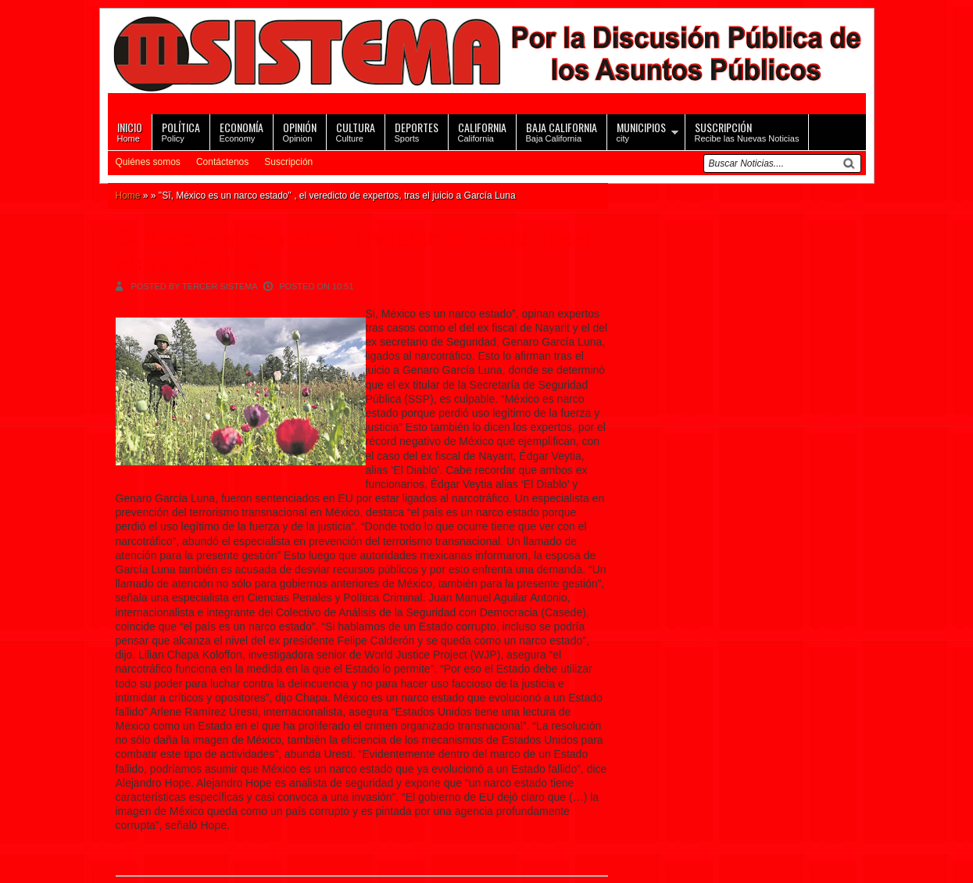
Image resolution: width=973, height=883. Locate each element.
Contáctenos (222, 161)
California (482, 131)
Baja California (561, 131)
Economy (241, 131)
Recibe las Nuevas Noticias (747, 131)
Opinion (300, 131)
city (641, 131)
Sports (416, 131)
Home (129, 131)
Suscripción (288, 161)
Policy (181, 131)
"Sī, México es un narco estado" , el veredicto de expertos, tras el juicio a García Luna (352, 249)
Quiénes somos (148, 161)
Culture (355, 131)
